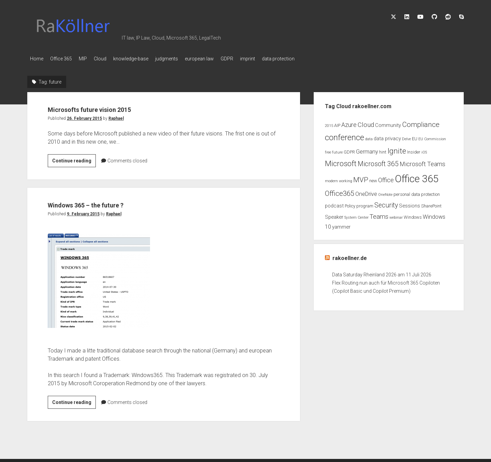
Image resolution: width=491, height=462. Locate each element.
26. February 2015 (84, 116)
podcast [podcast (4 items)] (334, 204)
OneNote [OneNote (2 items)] (385, 192)
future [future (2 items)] (337, 150)
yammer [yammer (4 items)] (341, 225)
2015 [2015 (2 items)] (329, 123)
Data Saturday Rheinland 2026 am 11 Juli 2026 (381, 272)
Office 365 (64, 58)
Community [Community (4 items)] (388, 123)
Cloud (110, 58)
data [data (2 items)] (369, 137)
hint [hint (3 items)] (382, 150)
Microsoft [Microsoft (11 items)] (341, 161)
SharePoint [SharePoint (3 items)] (431, 203)
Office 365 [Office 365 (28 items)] (416, 177)
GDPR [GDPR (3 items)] (349, 150)
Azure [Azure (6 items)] (349, 122)
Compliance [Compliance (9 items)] (421, 122)
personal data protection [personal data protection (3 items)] (416, 192)
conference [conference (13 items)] (344, 135)
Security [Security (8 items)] (386, 203)
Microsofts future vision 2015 (112, 106)
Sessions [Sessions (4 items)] (409, 204)
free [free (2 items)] (328, 150)
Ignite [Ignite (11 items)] (396, 149)
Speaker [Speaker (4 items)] (334, 215)
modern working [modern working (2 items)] (338, 179)
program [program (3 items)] (364, 203)
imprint (274, 58)
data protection (309, 58)
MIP (90, 58)
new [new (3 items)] (373, 178)
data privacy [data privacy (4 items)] (387, 136)
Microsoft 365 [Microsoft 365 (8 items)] (378, 162)
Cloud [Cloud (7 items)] (366, 123)
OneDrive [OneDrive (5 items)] (366, 192)
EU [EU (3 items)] (414, 136)
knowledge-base (144, 58)
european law (219, 58)
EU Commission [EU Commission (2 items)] (432, 137)
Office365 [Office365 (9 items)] (339, 191)
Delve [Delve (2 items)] (406, 137)
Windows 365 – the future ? (106, 202)
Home (36, 58)
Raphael (116, 116)
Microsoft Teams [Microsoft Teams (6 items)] (422, 162)
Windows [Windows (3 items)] (413, 215)
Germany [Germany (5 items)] (367, 149)
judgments (183, 58)
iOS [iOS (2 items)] (424, 150)
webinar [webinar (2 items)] (396, 215)
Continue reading (74, 159)
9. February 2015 (83, 212)
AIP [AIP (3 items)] (337, 123)
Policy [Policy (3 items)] (350, 203)
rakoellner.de (349, 256)
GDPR (250, 58)
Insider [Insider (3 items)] (413, 150)
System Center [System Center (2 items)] (356, 215)
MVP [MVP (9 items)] (360, 178)
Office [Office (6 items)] (386, 178)
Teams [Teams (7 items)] (379, 214)
